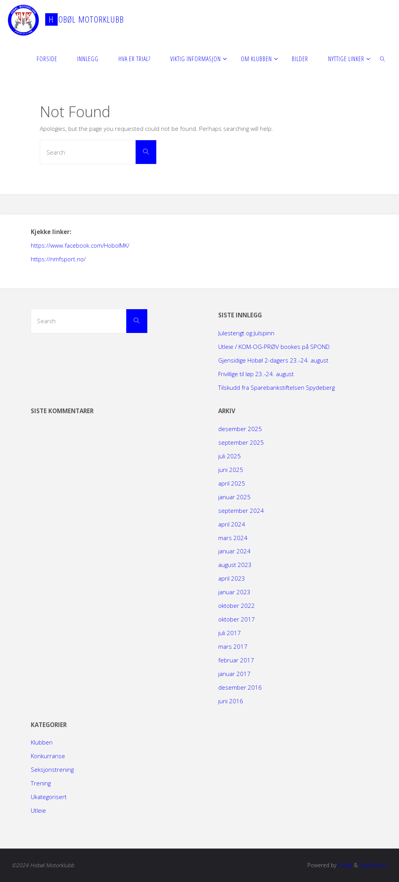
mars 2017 (232, 646)
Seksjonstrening (52, 769)
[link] (382, 58)
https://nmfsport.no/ (58, 259)
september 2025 (241, 442)
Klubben (42, 742)
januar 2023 (234, 592)
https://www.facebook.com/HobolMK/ (80, 245)
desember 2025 (240, 429)
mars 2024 (232, 538)
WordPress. (373, 865)
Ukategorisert (49, 797)
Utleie (38, 810)
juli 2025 (229, 456)
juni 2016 (230, 701)
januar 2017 (234, 674)
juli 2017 (229, 633)
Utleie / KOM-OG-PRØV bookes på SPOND (274, 346)
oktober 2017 (236, 619)
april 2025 (231, 483)
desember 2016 (240, 687)
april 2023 (231, 578)
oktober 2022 (236, 605)
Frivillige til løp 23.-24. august (256, 374)
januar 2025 (234, 497)
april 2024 (231, 524)
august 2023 (235, 565)
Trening (41, 783)
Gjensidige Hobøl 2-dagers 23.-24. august (273, 360)
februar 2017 (236, 660)
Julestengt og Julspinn (246, 333)
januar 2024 (234, 551)
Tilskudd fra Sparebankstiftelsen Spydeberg (276, 387)
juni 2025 (230, 470)
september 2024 (241, 510)
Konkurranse (48, 756)
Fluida (344, 865)
